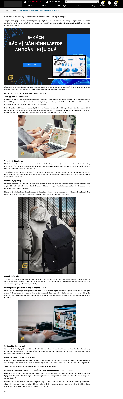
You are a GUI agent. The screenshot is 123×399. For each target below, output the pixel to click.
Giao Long (7, 373)
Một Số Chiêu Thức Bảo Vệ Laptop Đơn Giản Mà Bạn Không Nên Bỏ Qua (34, 366)
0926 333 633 (37, 2)
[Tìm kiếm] (97, 1)
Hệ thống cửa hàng (54, 2)
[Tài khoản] (109, 4)
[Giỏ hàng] (116, 4)
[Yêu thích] (103, 4)
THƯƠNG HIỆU (62, 6)
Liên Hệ (92, 6)
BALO (30, 6)
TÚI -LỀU (45, 6)
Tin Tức (78, 6)
